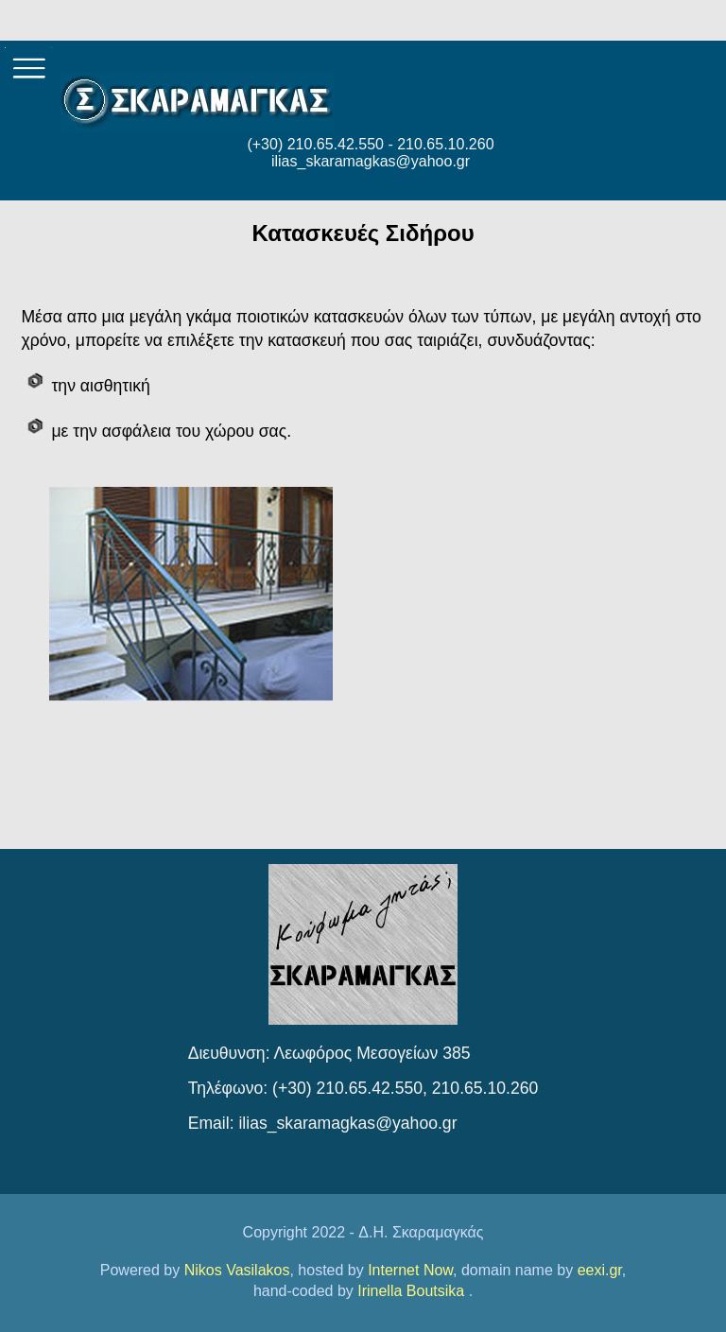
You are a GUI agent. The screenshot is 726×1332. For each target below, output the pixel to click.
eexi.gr (600, 1270)
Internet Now (410, 1270)
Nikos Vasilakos (237, 1270)
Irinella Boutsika (412, 1291)
